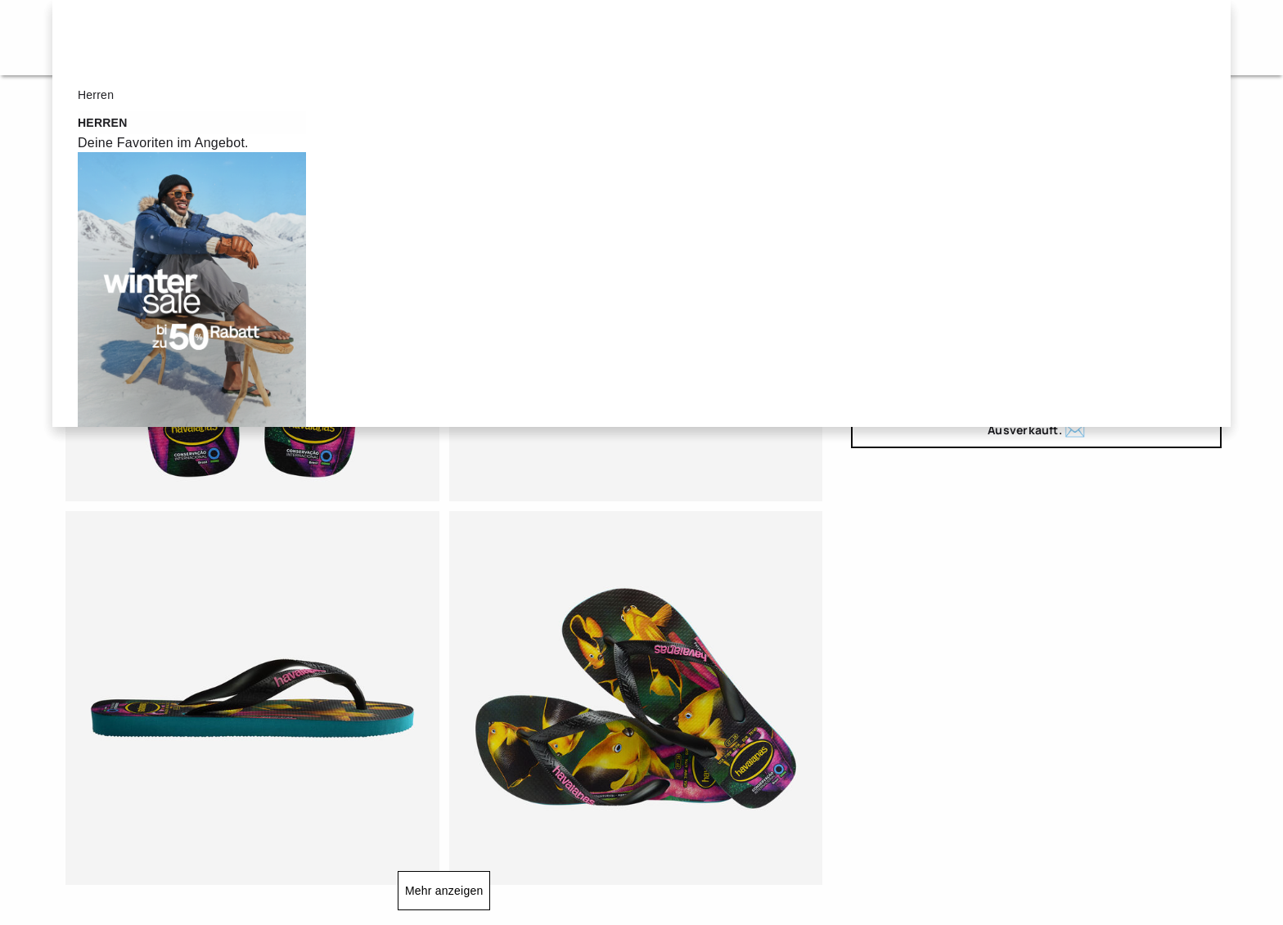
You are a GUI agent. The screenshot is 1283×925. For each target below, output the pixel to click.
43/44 (1190, 327)
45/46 (883, 368)
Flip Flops (174, 105)
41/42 (1113, 327)
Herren (567, 37)
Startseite (86, 105)
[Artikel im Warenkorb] (1195, 37)
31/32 (1113, 287)
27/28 (960, 287)
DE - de (1139, 37)
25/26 (883, 287)
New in (775, 37)
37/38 (960, 327)
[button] (989, 37)
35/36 (883, 327)
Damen (463, 37)
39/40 (1037, 327)
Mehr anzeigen (444, 890)
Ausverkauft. (1036, 430)
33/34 (1189, 287)
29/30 (1036, 287)
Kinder (672, 37)
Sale (369, 37)
